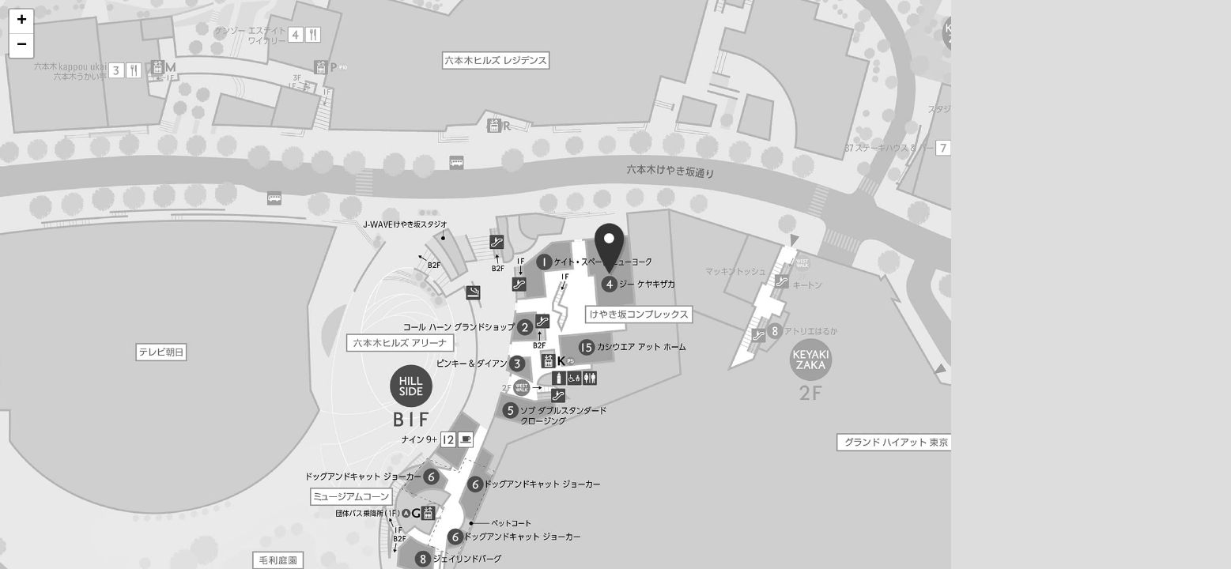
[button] (21, 21)
